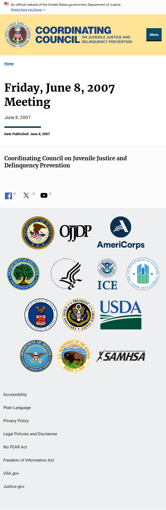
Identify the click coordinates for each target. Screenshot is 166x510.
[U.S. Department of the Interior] (74, 356)
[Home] (83, 35)
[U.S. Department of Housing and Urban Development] (142, 274)
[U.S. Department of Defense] (36, 356)
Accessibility (15, 394)
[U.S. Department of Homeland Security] (107, 274)
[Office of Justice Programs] (17, 34)
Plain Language (17, 407)
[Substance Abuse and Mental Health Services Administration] (120, 356)
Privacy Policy (16, 420)
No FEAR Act (15, 447)
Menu (154, 35)
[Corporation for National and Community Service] (120, 233)
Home (9, 64)
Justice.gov (13, 486)
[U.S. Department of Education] (23, 274)
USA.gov (11, 473)
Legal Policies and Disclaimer (30, 433)
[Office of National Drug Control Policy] (78, 315)
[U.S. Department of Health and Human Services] (66, 274)
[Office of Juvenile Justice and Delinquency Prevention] (75, 233)
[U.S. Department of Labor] (41, 315)
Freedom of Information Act (28, 460)
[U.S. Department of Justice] (38, 233)
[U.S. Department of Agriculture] (121, 315)
